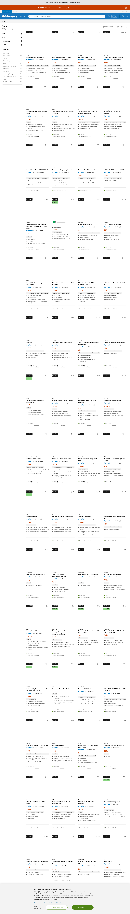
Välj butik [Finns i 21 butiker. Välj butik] (90, 711)
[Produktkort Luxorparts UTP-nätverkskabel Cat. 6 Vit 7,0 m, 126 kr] (115, 267)
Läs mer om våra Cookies (41, 903)
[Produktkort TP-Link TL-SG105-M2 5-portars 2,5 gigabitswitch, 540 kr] (37, 385)
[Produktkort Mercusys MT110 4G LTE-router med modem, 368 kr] (115, 96)
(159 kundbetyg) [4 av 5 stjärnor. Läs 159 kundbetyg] (91, 691)
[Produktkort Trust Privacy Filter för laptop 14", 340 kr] (89, 154)
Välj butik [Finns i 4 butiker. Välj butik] (89, 78)
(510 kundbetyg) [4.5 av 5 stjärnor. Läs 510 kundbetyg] (91, 577)
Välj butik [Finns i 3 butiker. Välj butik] (115, 136)
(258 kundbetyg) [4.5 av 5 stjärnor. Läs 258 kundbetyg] (91, 866)
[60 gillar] (46, 720)
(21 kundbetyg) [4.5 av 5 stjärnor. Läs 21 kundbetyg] (90, 463)
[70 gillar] (124, 199)
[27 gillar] (72, 32)
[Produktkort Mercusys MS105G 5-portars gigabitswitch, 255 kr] (63, 501)
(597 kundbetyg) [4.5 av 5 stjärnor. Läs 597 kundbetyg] (39, 461)
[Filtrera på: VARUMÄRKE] (12, 41)
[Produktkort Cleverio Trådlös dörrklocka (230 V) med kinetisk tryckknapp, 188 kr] (89, 96)
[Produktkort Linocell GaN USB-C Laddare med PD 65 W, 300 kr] (37, 730)
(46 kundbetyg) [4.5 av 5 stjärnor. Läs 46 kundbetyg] (64, 59)
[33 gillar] (124, 145)
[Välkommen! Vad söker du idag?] (68, 16)
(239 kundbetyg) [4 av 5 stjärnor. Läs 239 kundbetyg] (65, 747)
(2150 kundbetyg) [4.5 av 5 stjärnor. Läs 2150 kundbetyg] (117, 172)
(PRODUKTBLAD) (61, 222)
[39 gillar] (124, 87)
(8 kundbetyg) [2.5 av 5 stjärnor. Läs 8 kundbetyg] (116, 403)
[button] (13, 29)
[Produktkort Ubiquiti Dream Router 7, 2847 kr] (37, 501)
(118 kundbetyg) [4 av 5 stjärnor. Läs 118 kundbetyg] (39, 864)
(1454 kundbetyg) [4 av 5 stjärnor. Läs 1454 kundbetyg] (91, 59)
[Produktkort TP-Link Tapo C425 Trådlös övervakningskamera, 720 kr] (63, 559)
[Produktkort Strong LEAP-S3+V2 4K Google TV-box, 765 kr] (63, 385)
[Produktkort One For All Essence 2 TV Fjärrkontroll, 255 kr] (89, 673)
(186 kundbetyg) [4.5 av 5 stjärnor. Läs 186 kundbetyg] (39, 747)
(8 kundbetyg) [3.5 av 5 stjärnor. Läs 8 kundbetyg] (90, 172)
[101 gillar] (46, 199)
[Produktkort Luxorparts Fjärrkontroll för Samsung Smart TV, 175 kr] (115, 501)
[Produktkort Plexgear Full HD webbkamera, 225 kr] (89, 209)
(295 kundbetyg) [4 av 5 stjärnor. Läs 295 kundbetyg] (117, 521)
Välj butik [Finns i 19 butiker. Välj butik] (115, 78)
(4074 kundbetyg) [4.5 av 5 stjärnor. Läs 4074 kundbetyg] (117, 287)
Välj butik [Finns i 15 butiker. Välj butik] (64, 190)
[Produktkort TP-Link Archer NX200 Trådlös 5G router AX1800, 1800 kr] (63, 96)
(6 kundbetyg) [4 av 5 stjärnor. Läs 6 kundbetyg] (38, 633)
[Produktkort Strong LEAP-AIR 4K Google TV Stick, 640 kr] (63, 42)
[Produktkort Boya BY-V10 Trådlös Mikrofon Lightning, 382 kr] (89, 786)
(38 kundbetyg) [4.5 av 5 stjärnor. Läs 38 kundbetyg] (64, 287)
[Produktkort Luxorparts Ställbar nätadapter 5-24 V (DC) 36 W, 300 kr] (89, 846)
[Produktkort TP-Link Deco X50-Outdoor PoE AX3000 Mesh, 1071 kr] (37, 96)
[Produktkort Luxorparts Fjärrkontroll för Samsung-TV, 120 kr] (37, 559)
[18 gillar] (72, 836)
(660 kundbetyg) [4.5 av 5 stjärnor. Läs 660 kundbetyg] (91, 287)
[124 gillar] (72, 720)
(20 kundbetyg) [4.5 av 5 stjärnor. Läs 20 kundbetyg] (38, 287)
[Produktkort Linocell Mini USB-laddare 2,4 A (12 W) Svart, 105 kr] (37, 786)
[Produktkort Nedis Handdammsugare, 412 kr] (63, 730)
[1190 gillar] (123, 32)
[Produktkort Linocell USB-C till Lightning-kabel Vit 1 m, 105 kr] (115, 154)
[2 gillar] (72, 376)
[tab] (7, 11)
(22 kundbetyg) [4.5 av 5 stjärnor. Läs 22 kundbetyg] (64, 403)
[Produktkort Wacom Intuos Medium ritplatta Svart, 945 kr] (63, 673)
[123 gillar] (46, 836)
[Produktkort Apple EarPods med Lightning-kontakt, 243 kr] (63, 154)
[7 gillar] (98, 145)
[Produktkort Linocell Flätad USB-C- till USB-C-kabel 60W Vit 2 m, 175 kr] (89, 730)
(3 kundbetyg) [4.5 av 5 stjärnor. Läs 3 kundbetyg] (90, 806)
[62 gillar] (124, 434)
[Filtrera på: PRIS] (12, 37)
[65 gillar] (124, 492)
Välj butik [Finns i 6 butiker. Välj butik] (63, 540)
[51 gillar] (124, 318)
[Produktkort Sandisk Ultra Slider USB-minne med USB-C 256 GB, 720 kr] (63, 267)
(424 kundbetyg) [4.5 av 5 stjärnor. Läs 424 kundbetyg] (117, 227)
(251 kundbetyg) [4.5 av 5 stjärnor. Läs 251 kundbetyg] (65, 172)
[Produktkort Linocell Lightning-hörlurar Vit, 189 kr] (89, 42)
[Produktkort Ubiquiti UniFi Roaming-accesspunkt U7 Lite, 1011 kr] (89, 443)
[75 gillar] (98, 32)
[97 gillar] (46, 32)
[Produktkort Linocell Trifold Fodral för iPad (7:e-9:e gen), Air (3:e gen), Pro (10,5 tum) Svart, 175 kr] (37, 209)
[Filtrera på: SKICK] (12, 45)
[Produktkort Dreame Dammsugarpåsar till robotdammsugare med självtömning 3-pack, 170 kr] (63, 615)
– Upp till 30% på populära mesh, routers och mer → (63, 8)
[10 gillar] (124, 376)
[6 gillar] (72, 258)
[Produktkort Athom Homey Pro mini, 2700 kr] (37, 615)
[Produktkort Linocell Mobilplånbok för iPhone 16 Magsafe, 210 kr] (89, 385)
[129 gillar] (72, 550)
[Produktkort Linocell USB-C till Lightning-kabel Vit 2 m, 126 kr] (115, 327)
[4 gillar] (98, 376)
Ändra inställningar (37, 907)
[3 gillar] (46, 606)
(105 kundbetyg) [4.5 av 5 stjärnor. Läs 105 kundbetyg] (91, 405)
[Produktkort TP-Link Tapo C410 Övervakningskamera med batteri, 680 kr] (89, 327)
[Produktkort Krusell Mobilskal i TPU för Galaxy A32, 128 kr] (115, 730)
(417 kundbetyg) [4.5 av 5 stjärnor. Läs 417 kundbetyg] (39, 230)
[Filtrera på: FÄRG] (12, 34)
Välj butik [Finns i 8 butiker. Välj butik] (89, 190)
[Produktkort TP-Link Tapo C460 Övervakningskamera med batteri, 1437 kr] (37, 267)
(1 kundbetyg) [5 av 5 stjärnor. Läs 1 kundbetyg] (116, 577)
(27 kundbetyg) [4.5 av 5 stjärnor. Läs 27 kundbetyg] (90, 519)
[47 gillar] (72, 434)
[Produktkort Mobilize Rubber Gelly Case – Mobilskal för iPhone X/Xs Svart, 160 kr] (89, 615)
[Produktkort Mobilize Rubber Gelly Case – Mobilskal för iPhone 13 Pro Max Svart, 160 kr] (115, 615)
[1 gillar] (46, 376)
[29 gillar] (46, 145)
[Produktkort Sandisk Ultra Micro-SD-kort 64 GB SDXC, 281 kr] (37, 154)
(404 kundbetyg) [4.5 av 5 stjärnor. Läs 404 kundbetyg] (39, 116)
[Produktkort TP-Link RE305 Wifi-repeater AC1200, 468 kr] (115, 42)
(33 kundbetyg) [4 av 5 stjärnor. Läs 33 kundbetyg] (38, 577)
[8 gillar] (72, 777)
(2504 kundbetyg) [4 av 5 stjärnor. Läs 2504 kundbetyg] (117, 59)
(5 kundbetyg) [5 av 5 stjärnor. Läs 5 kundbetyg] (38, 519)
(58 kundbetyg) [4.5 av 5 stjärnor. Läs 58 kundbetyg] (116, 693)
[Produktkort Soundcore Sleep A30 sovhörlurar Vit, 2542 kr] (115, 385)
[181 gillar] (46, 87)
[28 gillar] (72, 145)
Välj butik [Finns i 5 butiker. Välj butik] (115, 249)
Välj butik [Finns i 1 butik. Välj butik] (62, 78)
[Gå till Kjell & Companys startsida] (10, 16)
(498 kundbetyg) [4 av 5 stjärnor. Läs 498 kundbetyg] (91, 227)
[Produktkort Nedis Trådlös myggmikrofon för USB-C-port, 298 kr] (63, 846)
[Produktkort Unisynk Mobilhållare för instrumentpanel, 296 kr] (37, 846)
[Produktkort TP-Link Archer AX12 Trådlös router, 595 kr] (37, 42)
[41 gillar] (46, 258)
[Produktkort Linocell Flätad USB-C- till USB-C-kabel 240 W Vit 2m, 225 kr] (115, 673)
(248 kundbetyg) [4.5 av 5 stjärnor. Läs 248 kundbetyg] (65, 578)
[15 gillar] (98, 720)
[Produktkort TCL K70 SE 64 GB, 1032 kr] (63, 209)
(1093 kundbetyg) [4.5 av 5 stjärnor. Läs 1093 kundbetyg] (65, 345)
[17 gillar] (98, 87)
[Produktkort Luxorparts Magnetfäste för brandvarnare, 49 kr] (89, 559)
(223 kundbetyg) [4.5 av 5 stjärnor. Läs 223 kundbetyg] (65, 116)
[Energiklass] (54, 222)
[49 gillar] (46, 318)
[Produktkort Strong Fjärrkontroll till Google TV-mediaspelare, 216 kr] (63, 786)
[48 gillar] (98, 318)
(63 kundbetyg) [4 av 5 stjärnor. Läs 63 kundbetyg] (38, 345)
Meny (23, 16)
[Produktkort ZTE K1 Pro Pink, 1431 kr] (115, 846)
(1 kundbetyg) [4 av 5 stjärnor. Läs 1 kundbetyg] (116, 747)
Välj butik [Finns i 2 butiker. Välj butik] (37, 78)
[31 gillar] (98, 664)
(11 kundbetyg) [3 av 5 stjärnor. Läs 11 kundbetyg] (64, 866)
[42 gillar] (98, 492)
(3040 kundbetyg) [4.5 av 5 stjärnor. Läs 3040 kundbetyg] (39, 172)
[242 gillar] (98, 199)
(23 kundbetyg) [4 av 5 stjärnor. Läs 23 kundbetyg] (116, 864)
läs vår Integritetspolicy (55, 903)
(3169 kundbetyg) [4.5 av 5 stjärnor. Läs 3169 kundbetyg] (39, 806)
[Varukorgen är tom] (127, 16)
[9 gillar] (98, 777)
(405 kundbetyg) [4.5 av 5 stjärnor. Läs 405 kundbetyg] (117, 463)
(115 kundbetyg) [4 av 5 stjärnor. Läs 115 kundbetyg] (117, 116)
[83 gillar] (98, 836)
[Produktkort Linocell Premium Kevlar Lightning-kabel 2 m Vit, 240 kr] (37, 443)
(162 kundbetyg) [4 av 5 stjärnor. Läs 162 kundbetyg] (91, 116)
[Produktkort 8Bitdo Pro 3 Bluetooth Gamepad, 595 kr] (115, 559)
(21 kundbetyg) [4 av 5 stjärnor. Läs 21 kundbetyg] (64, 806)
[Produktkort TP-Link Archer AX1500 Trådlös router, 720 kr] (63, 327)
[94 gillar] (98, 258)
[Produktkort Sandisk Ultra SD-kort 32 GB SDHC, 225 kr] (115, 209)
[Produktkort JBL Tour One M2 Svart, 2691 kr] (89, 501)
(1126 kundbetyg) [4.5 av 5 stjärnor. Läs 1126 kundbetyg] (91, 749)
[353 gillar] (72, 318)
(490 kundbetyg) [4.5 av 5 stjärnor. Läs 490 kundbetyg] (39, 59)
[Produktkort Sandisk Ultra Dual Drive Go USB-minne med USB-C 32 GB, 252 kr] (89, 267)
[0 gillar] (72, 199)
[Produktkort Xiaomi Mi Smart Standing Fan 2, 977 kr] (115, 786)
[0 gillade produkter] (123, 16)
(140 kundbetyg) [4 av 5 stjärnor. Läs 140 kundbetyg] (91, 346)
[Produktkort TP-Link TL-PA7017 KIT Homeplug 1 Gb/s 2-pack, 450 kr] (115, 443)
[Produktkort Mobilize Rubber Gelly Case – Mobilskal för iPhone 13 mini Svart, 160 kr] (37, 673)
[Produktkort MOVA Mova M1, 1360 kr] (37, 327)
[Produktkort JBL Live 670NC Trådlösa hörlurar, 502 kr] (63, 443)
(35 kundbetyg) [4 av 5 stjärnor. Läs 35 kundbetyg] (64, 461)
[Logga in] (113, 16)
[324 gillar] (98, 550)
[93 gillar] (72, 87)
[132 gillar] (124, 258)
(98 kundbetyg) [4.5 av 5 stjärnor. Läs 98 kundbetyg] (64, 519)
